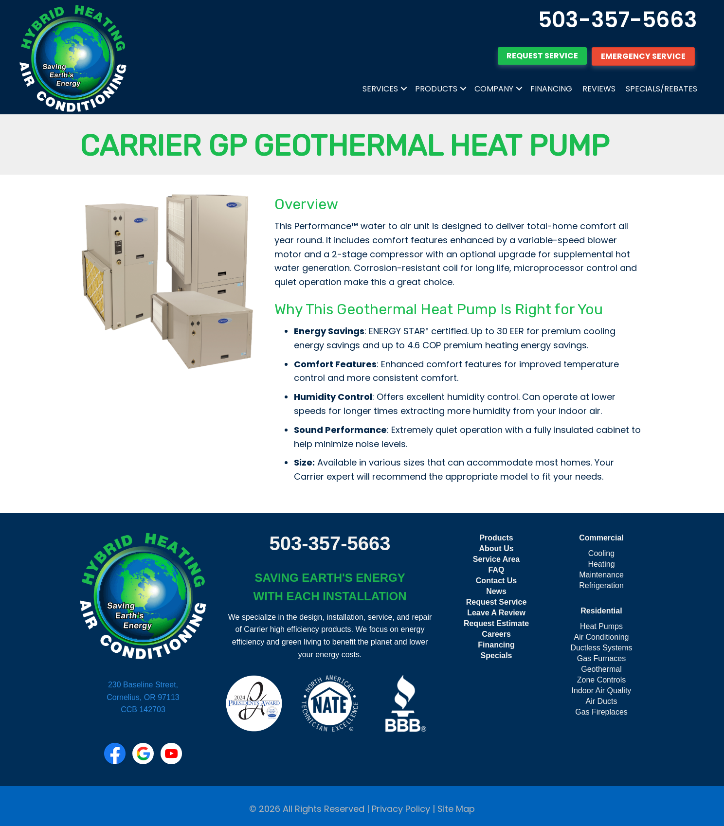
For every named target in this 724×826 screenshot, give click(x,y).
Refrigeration (601, 585)
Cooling (601, 553)
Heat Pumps (601, 626)
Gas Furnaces (601, 658)
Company (493, 88)
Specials (496, 655)
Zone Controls (601, 680)
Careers (496, 634)
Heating (601, 564)
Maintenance (601, 575)
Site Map (456, 809)
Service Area (496, 559)
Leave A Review (496, 613)
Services (380, 88)
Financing (551, 88)
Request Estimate (496, 623)
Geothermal (601, 669)
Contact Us (496, 580)
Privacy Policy (401, 809)
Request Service (496, 602)
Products (436, 88)
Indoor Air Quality (602, 690)
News (496, 591)
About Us (496, 548)
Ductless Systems (601, 648)
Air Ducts (601, 701)
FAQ (497, 570)
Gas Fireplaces (601, 712)
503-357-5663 (617, 20)
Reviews (598, 88)
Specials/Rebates (661, 88)
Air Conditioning (601, 637)
